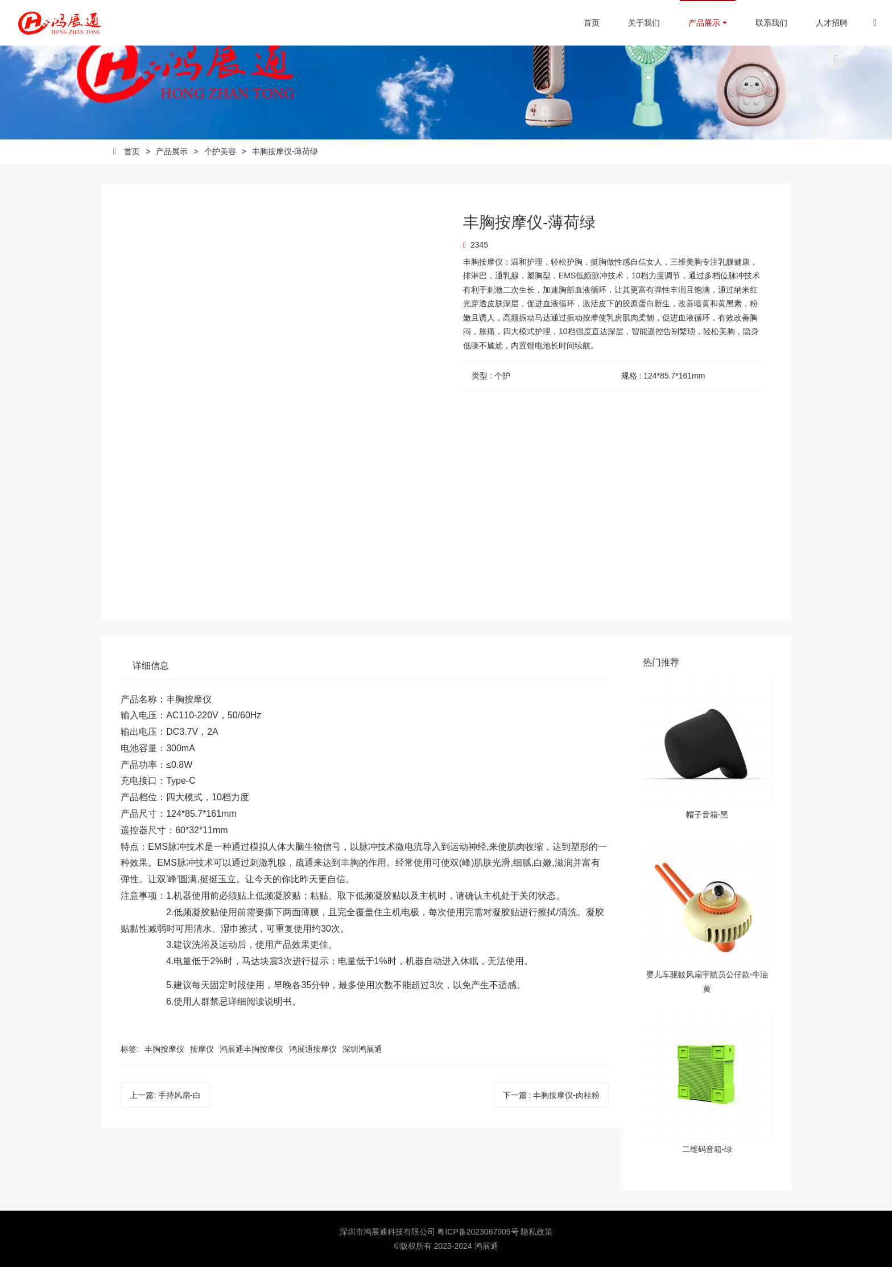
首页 (583, 22)
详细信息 (151, 665)
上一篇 (165, 1095)
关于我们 (635, 22)
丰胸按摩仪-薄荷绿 (285, 151)
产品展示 (696, 22)
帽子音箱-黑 (707, 814)
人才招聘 (823, 22)
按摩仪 (202, 1049)
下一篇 (551, 1095)
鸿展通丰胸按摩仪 (251, 1049)
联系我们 (763, 22)
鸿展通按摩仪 (313, 1049)
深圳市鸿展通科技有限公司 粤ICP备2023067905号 (430, 1231)
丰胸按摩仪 (164, 1049)
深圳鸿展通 (362, 1049)
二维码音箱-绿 (707, 1149)
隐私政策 (536, 1231)
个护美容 (220, 151)
